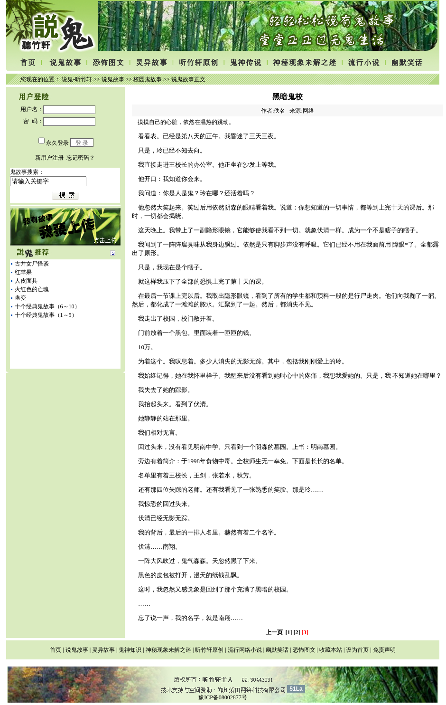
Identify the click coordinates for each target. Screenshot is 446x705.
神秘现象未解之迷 (168, 650)
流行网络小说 (245, 650)
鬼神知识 (130, 650)
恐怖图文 (304, 650)
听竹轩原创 (209, 650)
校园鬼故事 (147, 79)
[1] (289, 632)
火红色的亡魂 (32, 289)
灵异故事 (103, 650)
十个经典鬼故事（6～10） (47, 306)
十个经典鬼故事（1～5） (46, 315)
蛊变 (20, 298)
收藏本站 (330, 650)
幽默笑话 (277, 650)
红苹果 (23, 272)
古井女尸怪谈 (32, 263)
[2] (297, 632)
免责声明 (384, 650)
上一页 (274, 632)
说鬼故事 (113, 79)
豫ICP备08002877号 (222, 697)
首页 (55, 650)
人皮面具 (26, 280)
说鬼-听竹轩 (77, 79)
